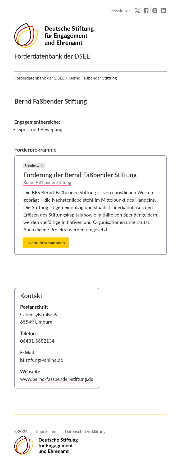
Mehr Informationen (46, 242)
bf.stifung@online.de (41, 360)
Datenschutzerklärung (85, 431)
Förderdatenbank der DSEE (39, 77)
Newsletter (120, 10)
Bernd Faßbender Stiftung (47, 182)
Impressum (46, 431)
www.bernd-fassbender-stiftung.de (56, 379)
